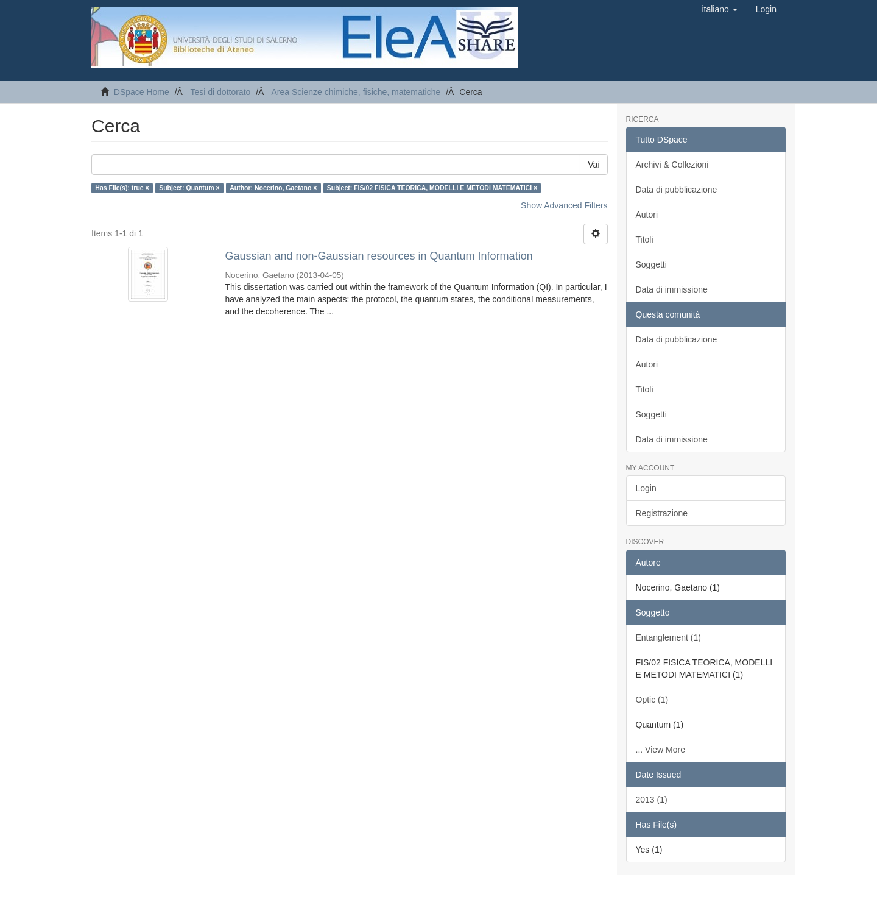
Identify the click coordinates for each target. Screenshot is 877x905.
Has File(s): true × (122, 187)
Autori (647, 214)
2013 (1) (651, 799)
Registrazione (662, 513)
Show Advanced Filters (564, 205)
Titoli (644, 239)
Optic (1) (652, 699)
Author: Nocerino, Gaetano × (273, 187)
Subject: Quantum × (189, 187)
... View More (660, 749)
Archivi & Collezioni (672, 164)
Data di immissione (672, 289)
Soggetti (651, 264)
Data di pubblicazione (676, 189)
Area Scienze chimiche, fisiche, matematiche (355, 92)
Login (646, 488)
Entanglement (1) (668, 637)
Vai (593, 164)
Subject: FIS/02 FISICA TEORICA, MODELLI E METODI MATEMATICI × (432, 187)
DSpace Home (141, 92)
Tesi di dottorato (220, 92)
